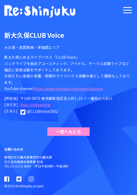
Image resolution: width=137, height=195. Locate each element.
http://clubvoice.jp (35, 104)
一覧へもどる (68, 131)
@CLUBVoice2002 (42, 111)
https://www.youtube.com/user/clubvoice (68, 88)
